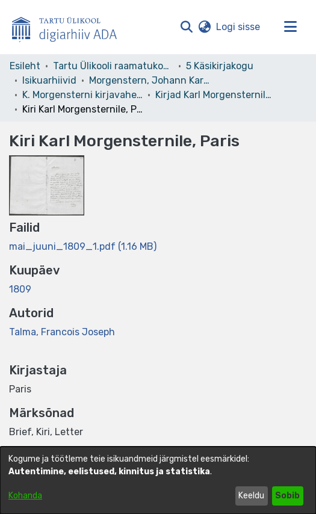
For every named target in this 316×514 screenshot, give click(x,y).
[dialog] (158, 480)
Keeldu (251, 496)
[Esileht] (69, 27)
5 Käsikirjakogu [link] (219, 66)
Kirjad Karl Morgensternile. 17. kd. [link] (215, 95)
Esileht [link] (25, 66)
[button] (186, 27)
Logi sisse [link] (238, 27)
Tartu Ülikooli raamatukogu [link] (113, 66)
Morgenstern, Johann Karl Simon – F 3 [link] (149, 80)
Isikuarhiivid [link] (49, 80)
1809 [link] (20, 289)
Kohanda (25, 496)
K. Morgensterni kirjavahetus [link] (82, 95)
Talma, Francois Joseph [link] (62, 332)
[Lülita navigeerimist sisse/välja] (290, 27)
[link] (82, 246)
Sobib (287, 496)
